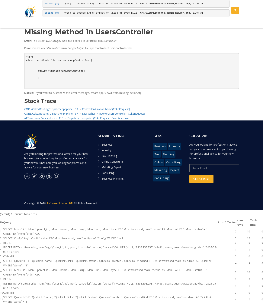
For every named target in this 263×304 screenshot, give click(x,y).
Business (106, 144)
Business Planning (112, 178)
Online (158, 162)
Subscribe (201, 179)
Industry (106, 150)
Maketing (160, 170)
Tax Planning (109, 156)
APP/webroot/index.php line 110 (43, 118)
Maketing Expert (111, 167)
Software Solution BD (60, 203)
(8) (52, 3)
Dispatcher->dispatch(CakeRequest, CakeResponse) (98, 118)
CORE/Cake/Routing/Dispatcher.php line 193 (51, 109)
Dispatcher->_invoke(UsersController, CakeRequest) (113, 113)
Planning (168, 154)
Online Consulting (112, 161)
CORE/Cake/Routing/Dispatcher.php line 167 (51, 113)
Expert (174, 170)
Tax (156, 154)
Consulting (107, 173)
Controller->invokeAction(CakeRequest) (106, 109)
